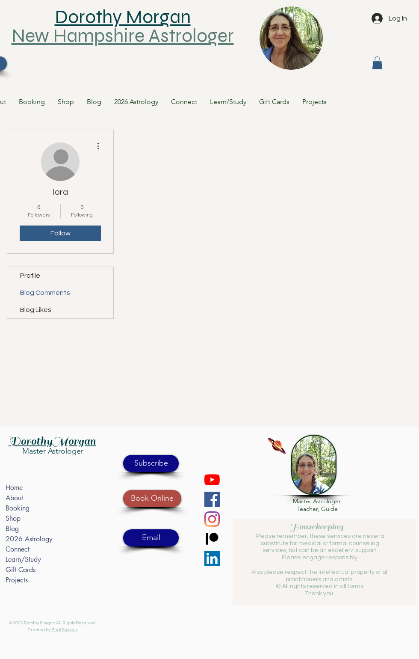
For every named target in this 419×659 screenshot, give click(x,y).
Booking (18, 508)
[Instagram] (212, 519)
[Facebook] (212, 499)
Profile (30, 275)
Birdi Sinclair (64, 630)
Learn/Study (23, 559)
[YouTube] (212, 479)
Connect (18, 549)
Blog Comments (45, 292)
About (14, 497)
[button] (377, 62)
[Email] (151, 537)
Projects (17, 580)
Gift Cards (20, 569)
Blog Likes (35, 309)
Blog (12, 528)
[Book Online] (152, 498)
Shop (13, 518)
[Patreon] (212, 538)
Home (14, 487)
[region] (291, 42)
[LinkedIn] (212, 558)
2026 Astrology (29, 538)
